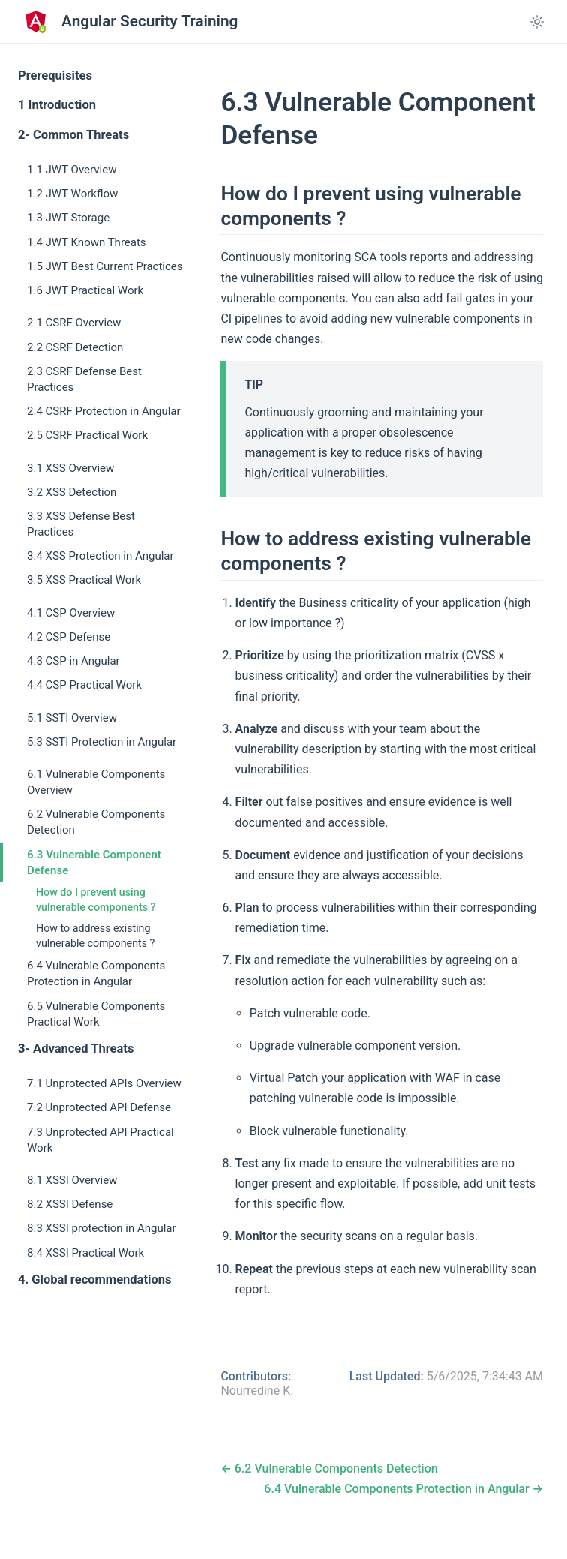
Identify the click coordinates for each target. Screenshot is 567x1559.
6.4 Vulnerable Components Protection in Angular (96, 973)
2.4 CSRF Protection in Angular (104, 411)
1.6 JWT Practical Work (85, 290)
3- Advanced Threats (76, 1048)
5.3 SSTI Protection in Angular (101, 742)
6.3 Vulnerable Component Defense (94, 862)
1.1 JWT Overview (71, 169)
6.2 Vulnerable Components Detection (96, 822)
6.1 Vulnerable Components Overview (96, 782)
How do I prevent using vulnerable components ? (96, 899)
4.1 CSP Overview (71, 613)
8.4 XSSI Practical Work (85, 1253)
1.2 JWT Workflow (72, 193)
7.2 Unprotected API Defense (99, 1107)
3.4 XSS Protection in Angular (100, 556)
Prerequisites (55, 75)
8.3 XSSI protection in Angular (101, 1228)
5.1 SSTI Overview (72, 718)
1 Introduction (57, 105)
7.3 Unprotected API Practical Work (100, 1140)
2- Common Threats (73, 135)
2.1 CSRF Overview (74, 322)
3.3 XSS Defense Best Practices (81, 524)
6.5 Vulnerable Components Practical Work (96, 1014)
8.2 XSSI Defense (69, 1204)
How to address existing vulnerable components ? (95, 935)
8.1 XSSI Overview (72, 1180)
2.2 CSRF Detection (75, 347)
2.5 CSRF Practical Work (87, 435)
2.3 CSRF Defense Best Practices (84, 379)
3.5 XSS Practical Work (84, 580)
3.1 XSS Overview (70, 468)
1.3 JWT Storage (68, 217)
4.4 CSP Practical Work (84, 685)
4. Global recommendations (94, 1279)
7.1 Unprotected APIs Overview (104, 1083)
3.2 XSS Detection (71, 492)
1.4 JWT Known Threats (86, 242)
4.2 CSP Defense (68, 637)
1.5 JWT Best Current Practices (105, 266)
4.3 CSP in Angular (73, 661)
